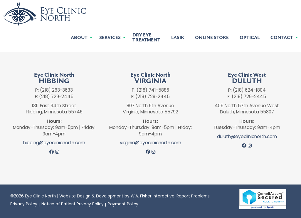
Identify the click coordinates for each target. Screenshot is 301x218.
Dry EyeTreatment (146, 37)
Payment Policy (123, 204)
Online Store (212, 38)
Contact (281, 38)
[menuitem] (79, 37)
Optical (250, 38)
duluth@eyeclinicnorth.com (247, 137)
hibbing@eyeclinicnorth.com (54, 143)
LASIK (177, 38)
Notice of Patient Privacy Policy (72, 204)
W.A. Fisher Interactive (152, 196)
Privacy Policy (23, 204)
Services (110, 38)
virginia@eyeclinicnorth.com (150, 143)
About (79, 38)
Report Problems (193, 196)
